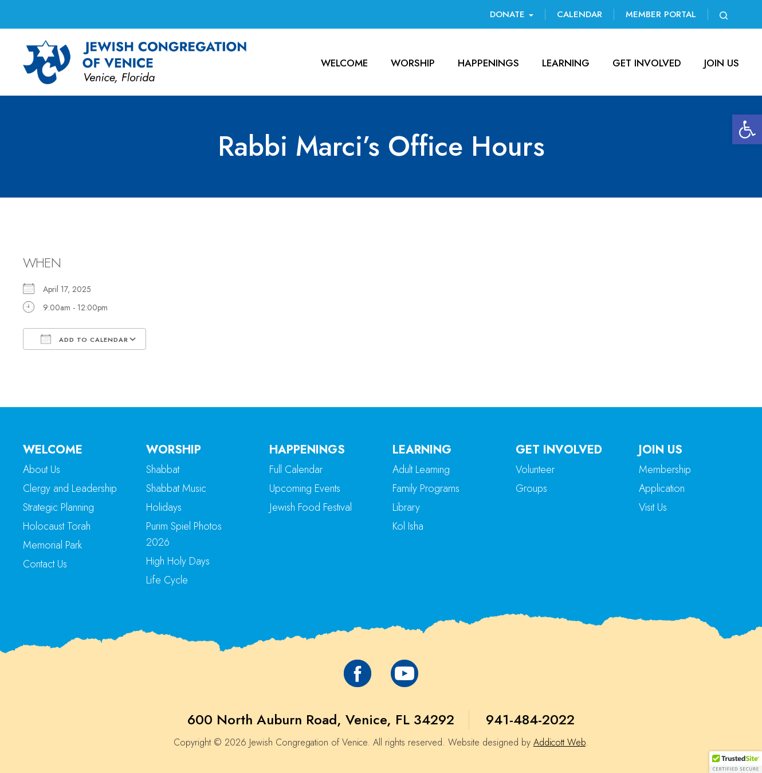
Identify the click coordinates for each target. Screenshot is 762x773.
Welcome (344, 63)
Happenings (488, 63)
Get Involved (646, 63)
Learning (566, 63)
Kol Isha (407, 526)
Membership (665, 469)
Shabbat (162, 469)
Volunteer (535, 469)
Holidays (164, 507)
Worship (413, 63)
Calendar (579, 14)
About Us (41, 469)
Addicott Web (559, 742)
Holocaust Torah (57, 526)
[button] (747, 129)
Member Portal (661, 14)
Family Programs (425, 488)
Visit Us (653, 507)
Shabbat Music (176, 488)
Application (662, 488)
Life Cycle (167, 580)
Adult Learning (421, 469)
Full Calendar (296, 469)
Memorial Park (52, 545)
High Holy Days (178, 561)
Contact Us (45, 564)
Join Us (721, 63)
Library (406, 507)
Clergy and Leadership (70, 488)
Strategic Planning (58, 507)
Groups (531, 488)
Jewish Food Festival (310, 507)
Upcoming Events (304, 488)
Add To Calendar (84, 339)
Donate (511, 14)
